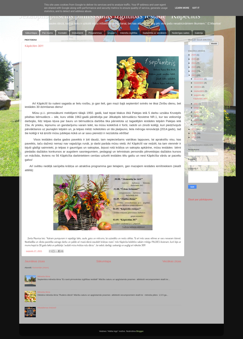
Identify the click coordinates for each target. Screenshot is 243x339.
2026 (194, 55)
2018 (194, 137)
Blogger (139, 331)
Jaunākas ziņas (35, 261)
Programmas (95, 33)
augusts (198, 95)
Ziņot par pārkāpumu (200, 199)
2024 (194, 63)
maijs (196, 112)
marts (197, 120)
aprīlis (197, 116)
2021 (194, 75)
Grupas (111, 33)
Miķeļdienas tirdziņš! (46, 308)
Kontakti (62, 33)
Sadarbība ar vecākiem (154, 33)
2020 (194, 129)
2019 (194, 133)
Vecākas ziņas (171, 261)
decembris (199, 79)
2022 (194, 71)
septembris (199, 91)
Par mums (47, 33)
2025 (194, 59)
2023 (194, 67)
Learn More (182, 7)
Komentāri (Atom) (40, 267)
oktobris (198, 87)
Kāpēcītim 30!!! (34, 46)
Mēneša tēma (43, 276)
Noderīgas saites (180, 33)
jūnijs (196, 108)
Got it (195, 7)
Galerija (199, 33)
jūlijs (196, 104)
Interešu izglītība (128, 33)
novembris (199, 83)
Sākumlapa (31, 33)
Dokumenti (77, 33)
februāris (198, 124)
